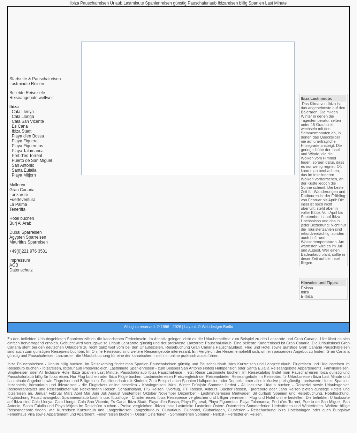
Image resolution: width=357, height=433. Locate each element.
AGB (13, 265)
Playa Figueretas (27, 145)
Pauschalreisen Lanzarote (50, 355)
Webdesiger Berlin (217, 326)
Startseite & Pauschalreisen (35, 78)
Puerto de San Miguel (32, 160)
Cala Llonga (23, 116)
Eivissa (307, 288)
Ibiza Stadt (22, 131)
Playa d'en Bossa (28, 136)
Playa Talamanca (28, 150)
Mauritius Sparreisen (28, 242)
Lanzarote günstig (136, 343)
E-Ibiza (307, 296)
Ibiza (305, 292)
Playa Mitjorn (24, 175)
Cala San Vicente (28, 121)
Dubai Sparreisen (25, 232)
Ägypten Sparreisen (27, 237)
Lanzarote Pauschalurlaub (209, 343)
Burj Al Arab (20, 223)
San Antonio (23, 165)
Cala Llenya (23, 111)
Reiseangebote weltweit (31, 97)
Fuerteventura (22, 199)
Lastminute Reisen (26, 83)
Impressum (19, 260)
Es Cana (20, 126)
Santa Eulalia (24, 170)
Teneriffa (17, 209)
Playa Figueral (25, 141)
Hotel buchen (21, 218)
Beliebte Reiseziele (27, 92)
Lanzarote (18, 194)
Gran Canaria (22, 189)
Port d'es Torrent (27, 155)
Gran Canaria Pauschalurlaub (216, 347)
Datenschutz (21, 270)
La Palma (18, 204)
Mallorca (17, 184)
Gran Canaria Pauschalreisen (324, 347)
